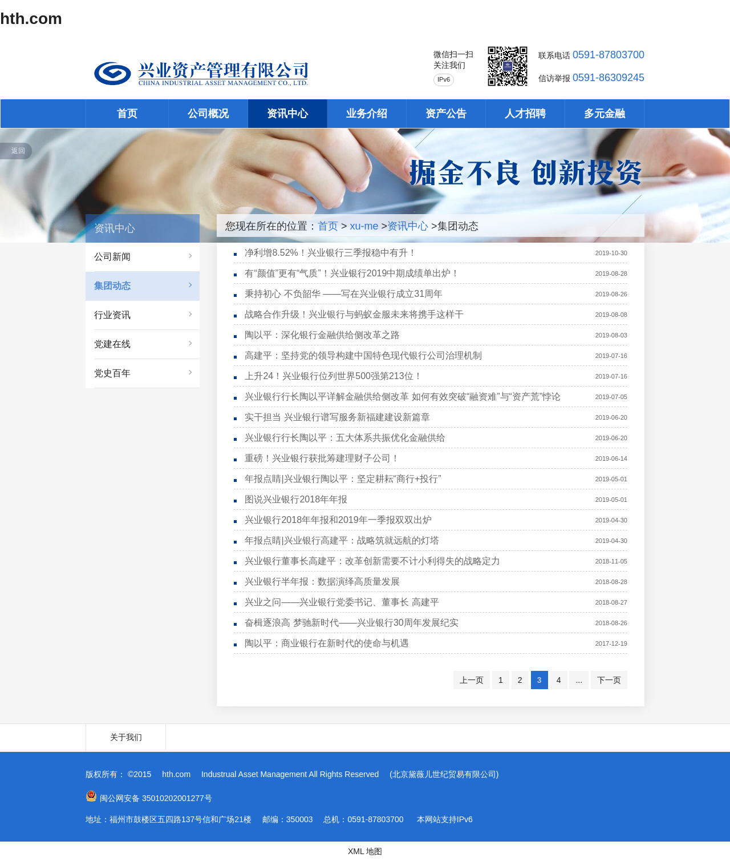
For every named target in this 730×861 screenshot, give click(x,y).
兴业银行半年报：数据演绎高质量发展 (322, 581)
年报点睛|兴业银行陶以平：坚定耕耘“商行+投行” (343, 479)
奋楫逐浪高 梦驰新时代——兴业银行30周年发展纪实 (351, 622)
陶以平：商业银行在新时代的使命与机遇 (327, 643)
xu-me (364, 226)
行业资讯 (112, 315)
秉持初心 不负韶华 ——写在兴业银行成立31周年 (344, 294)
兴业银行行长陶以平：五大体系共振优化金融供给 (345, 437)
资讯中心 (287, 113)
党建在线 (112, 344)
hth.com (31, 18)
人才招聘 (525, 113)
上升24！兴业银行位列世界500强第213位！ (333, 376)
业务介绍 (366, 113)
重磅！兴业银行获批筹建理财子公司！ (322, 458)
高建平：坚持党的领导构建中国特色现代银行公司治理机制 (363, 355)
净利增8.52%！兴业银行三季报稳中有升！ (330, 253)
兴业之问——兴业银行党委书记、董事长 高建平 (342, 602)
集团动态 (112, 286)
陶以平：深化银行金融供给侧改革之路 (322, 335)
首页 (127, 113)
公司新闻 (112, 256)
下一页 (609, 680)
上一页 (472, 680)
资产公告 (446, 113)
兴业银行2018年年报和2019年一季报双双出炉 (338, 520)
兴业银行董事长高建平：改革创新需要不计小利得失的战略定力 (372, 561)
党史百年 (112, 373)
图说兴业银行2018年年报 (296, 499)
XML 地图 (365, 851)
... (578, 680)
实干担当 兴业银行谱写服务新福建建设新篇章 (337, 417)
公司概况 (208, 113)
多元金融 (604, 113)
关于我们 (126, 737)
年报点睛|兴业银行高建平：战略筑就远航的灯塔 (342, 540)
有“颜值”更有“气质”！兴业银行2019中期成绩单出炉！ (352, 273)
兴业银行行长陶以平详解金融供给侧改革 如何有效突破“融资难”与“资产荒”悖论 (403, 396)
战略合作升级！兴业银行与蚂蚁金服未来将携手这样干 (354, 314)
